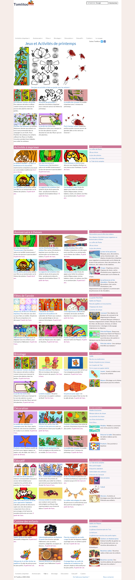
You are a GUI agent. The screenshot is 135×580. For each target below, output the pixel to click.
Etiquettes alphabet (96, 469)
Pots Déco (92, 422)
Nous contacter (108, 577)
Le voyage (99, 38)
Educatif (79, 38)
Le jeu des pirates (95, 155)
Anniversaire (38, 38)
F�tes (46, 574)
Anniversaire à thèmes (28, 232)
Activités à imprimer (22, 38)
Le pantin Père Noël (96, 298)
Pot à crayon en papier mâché (99, 368)
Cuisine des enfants (26, 521)
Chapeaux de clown (95, 307)
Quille (91, 356)
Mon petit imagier (95, 465)
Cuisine (89, 38)
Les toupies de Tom (96, 365)
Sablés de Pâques (95, 301)
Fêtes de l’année (24, 295)
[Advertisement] (67, 21)
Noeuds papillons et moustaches (100, 304)
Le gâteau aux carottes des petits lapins (102, 535)
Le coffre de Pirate (95, 149)
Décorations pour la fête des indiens (101, 234)
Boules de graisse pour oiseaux (99, 362)
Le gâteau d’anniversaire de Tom (100, 529)
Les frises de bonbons (96, 419)
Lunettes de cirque (95, 310)
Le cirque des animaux (96, 158)
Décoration (21, 408)
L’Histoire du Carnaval (96, 475)
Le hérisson (93, 532)
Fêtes (48, 38)
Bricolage (20, 354)
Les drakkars (93, 526)
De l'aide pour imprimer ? (81, 577)
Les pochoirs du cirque (96, 416)
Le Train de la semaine (96, 161)
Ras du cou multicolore (97, 359)
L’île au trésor (93, 152)
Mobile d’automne (95, 410)
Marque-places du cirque (97, 413)
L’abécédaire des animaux (97, 472)
